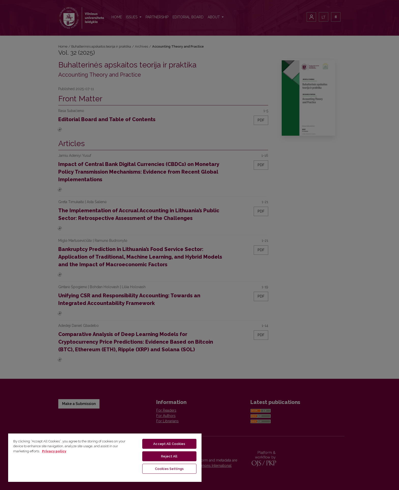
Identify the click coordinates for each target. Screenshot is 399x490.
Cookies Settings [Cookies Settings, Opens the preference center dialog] (169, 469)
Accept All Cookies (169, 444)
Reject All (169, 456)
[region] (105, 457)
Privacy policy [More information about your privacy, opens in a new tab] (54, 451)
